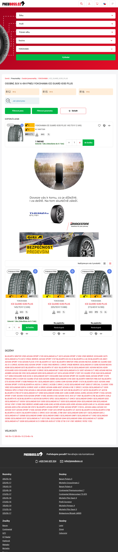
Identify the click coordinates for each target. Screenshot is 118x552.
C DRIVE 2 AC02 (62, 384)
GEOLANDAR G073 (17, 367)
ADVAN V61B (22, 396)
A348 (46, 404)
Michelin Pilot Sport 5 (68, 509)
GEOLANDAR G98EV (51, 416)
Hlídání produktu (109, 125)
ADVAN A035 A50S (67, 404)
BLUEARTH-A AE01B (30, 399)
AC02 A (30, 376)
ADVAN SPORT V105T (71, 373)
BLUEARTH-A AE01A (32, 384)
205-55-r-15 (18, 436)
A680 (41, 404)
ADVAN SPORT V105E (37, 396)
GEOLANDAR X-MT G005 (80, 384)
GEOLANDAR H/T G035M (93, 418)
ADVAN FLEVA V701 (30, 362)
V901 (13, 404)
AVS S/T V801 (75, 396)
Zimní (61, 529)
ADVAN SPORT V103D (25, 410)
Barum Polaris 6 (65, 486)
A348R (71, 393)
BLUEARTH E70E (89, 396)
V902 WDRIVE (27, 404)
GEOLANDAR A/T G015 (53, 356)
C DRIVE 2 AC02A (81, 387)
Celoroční (63, 533)
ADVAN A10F (58, 390)
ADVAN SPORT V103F (44, 410)
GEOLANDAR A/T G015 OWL (38, 418)
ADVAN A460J (91, 407)
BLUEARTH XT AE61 (50, 367)
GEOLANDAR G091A (18, 387)
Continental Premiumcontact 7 (71, 490)
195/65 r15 (6, 486)
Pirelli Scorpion (65, 502)
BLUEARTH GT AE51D (72, 410)
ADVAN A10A (52, 396)
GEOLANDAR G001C (46, 382)
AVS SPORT (58, 410)
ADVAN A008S (49, 379)
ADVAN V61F (10, 410)
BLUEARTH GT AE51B (98, 390)
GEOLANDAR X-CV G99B (35, 421)
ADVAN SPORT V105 (35, 356)
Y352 (90, 421)
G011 (85, 413)
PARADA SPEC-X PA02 (14, 390)
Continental (7, 529)
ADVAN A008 (51, 387)
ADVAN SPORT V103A (96, 393)
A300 (66, 393)
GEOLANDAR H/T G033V (15, 401)
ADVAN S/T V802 (91, 370)
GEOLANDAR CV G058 (89, 365)
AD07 (60, 387)
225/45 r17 (6, 483)
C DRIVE (63, 365)
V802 (7, 387)
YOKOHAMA (43, 78)
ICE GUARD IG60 (104, 362)
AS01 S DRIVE (38, 370)
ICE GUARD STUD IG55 (33, 379)
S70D (58, 421)
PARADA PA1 (32, 382)
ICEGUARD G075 (100, 356)
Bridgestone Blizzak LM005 (70, 513)
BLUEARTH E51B (89, 410)
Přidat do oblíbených (99, 125)
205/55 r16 (6, 479)
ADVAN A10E (68, 387)
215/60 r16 (6, 502)
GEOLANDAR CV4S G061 (65, 379)
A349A (58, 382)
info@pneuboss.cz (73, 461)
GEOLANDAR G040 (75, 413)
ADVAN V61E (63, 396)
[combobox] (66, 15)
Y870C (85, 421)
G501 (65, 413)
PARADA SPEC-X (12, 379)
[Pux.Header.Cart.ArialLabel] (97, 4)
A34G (51, 404)
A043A (77, 393)
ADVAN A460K (104, 404)
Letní (61, 525)
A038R (36, 404)
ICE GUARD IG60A (83, 376)
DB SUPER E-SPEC (46, 399)
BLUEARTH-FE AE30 (13, 399)
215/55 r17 (6, 494)
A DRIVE (42, 387)
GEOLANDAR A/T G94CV (65, 399)
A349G (83, 393)
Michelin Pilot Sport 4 (68, 498)
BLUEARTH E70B (103, 410)
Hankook (6, 541)
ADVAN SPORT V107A (75, 382)
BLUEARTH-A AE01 (33, 367)
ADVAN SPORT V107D (14, 384)
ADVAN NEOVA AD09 (99, 367)
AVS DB (67, 390)
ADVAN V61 (102, 407)
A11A (95, 404)
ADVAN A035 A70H (13, 407)
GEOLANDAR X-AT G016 (52, 373)
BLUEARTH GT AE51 (48, 362)
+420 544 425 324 (47, 461)
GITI (4, 533)
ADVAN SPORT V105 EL (74, 407)
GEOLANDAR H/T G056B (15, 416)
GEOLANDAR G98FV (68, 416)
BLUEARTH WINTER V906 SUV (89, 379)
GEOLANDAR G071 (41, 376)
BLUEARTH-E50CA (29, 413)
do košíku (88, 143)
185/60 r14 (6, 506)
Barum (5, 525)
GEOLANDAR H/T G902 (86, 416)
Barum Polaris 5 (65, 479)
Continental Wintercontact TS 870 (73, 494)
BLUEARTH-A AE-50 (82, 359)
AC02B (56, 404)
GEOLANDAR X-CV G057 (74, 370)
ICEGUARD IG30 (19, 376)
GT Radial (6, 537)
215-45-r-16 (28, 436)
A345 (90, 404)
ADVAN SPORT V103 (13, 362)
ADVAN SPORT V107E (100, 376)
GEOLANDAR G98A (74, 418)
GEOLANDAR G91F (18, 418)
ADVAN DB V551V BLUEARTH (33, 407)
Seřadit (75, 111)
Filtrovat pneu (17, 111)
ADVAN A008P (46, 390)
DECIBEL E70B (56, 413)
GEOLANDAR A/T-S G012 (15, 359)
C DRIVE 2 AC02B (48, 384)
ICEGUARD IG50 (25, 370)
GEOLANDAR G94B (51, 393)
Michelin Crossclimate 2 (69, 483)
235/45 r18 (6, 498)
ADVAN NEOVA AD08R (87, 362)
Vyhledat (65, 57)
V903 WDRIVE (53, 365)
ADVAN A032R (82, 404)
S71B (63, 421)
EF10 (21, 393)
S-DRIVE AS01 (32, 387)
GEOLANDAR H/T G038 (14, 421)
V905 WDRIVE (87, 356)
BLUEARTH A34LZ (103, 396)
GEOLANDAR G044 (58, 418)
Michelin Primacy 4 (67, 506)
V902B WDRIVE (73, 365)
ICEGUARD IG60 (56, 376)
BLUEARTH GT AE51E (80, 390)
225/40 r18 (6, 490)
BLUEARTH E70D (12, 393)
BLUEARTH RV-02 (66, 367)
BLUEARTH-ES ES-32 (64, 359)
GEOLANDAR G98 (89, 401)
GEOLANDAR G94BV (34, 416)
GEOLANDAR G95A (73, 401)
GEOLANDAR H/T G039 (98, 387)
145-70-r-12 (9, 436)
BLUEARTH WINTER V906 (67, 362)
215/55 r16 (6, 509)
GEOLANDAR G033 (101, 399)
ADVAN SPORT (69, 376)
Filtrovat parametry (45, 111)
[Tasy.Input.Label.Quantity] (74, 143)
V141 (68, 421)
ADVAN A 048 (34, 390)
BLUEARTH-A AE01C (13, 413)
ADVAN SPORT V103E (55, 407)
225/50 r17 (6, 513)
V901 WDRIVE (76, 421)
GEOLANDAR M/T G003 (54, 370)
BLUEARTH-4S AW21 (99, 359)
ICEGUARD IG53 (11, 370)
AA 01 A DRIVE (11, 365)
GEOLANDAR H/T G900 (33, 393)
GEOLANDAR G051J (96, 413)
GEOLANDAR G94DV (84, 399)
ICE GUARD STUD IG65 (90, 373)
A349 (63, 382)
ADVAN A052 (23, 365)
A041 (62, 393)
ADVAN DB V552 (19, 373)
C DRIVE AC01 (44, 413)
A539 (21, 379)
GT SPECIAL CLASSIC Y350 (101, 384)
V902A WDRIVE (32, 359)
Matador (5, 545)
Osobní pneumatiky (29, 78)
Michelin (5, 548)
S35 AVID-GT (50, 421)
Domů (7, 78)
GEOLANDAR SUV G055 (35, 401)
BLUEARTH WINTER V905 (15, 356)
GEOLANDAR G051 (81, 367)
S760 (26, 390)
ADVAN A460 (104, 382)
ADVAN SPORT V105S (72, 356)
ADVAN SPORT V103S (38, 365)
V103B (18, 404)
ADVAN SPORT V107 (47, 359)
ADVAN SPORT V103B (18, 382)
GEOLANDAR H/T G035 (55, 401)
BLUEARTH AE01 (92, 382)
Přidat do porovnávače (104, 125)
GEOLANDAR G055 (34, 373)
